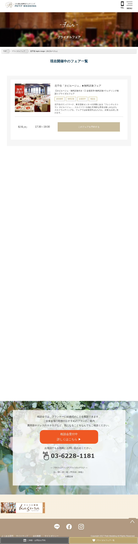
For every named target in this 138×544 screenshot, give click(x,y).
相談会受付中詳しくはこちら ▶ (69, 437)
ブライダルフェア (18, 51)
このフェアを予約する (89, 127)
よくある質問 (7, 536)
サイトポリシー (52, 536)
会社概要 (37, 536)
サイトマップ (22, 536)
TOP (5, 51)
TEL (122, 5)
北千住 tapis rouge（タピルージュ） (44, 51)
